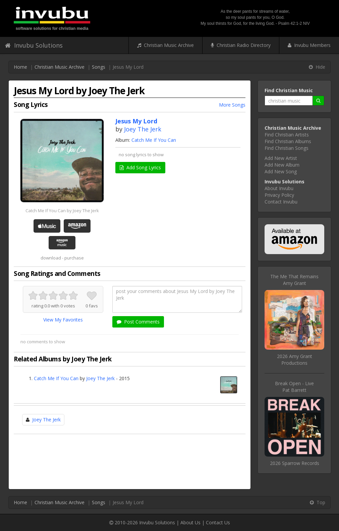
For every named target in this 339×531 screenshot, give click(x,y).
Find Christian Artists (287, 134)
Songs (98, 67)
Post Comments (138, 321)
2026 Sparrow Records (294, 463)
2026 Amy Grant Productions (294, 359)
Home (20, 67)
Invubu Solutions (34, 45)
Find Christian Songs (286, 148)
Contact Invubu (281, 201)
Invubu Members (309, 45)
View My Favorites (63, 319)
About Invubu (279, 188)
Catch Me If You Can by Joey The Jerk (62, 211)
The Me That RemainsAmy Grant (294, 279)
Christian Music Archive (165, 45)
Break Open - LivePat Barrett (294, 386)
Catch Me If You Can (153, 140)
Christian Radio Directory (241, 45)
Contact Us (218, 522)
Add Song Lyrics (140, 167)
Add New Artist (281, 158)
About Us (190, 522)
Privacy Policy (279, 195)
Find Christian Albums (288, 141)
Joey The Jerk (142, 129)
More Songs (232, 105)
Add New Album (282, 165)
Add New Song (281, 171)
